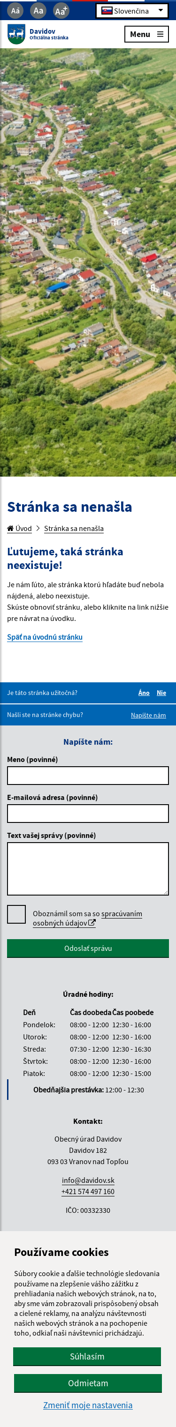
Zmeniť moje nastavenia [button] (88, 1405)
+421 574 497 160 (88, 1191)
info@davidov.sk (88, 1180)
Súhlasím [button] (87, 1356)
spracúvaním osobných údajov (87, 918)
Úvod (19, 528)
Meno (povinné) (32, 759)
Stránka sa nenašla (74, 528)
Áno (145, 692)
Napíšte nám (148, 715)
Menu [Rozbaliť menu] (146, 33)
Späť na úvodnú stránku (45, 637)
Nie (163, 692)
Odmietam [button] (88, 1383)
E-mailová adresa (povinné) (52, 797)
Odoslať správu (88, 948)
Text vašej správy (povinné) (51, 835)
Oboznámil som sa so (87, 918)
